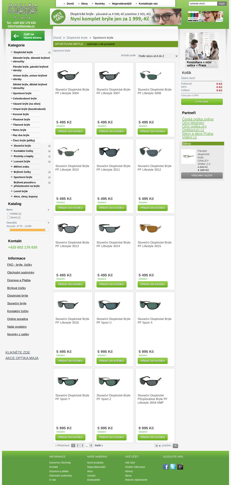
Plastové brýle (21, 119)
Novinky (100, 3)
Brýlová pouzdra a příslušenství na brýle (27, 184)
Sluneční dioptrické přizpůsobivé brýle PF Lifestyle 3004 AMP (152, 399)
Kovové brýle (21, 114)
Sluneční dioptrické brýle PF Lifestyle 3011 (113, 167)
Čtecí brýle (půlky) (24, 140)
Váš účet (130, 462)
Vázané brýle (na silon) (26, 103)
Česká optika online (198, 119)
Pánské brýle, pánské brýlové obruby (30, 68)
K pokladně (202, 102)
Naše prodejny (17, 326)
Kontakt (53, 466)
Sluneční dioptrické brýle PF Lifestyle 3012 (154, 167)
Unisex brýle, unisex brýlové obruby (30, 77)
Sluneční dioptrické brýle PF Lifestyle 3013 (72, 244)
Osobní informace (135, 466)
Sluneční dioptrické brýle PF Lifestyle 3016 (72, 320)
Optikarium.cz (193, 130)
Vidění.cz (189, 137)
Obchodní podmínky (20, 272)
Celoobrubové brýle (25, 98)
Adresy (129, 471)
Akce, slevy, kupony (26, 196)
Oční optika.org (194, 126)
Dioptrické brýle (23, 52)
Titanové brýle (21, 124)
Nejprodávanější (122, 3)
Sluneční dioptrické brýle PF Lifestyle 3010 (72, 167)
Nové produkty (95, 462)
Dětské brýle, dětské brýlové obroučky (30, 86)
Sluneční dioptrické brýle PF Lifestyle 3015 (154, 244)
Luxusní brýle (22, 161)
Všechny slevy (201, 175)
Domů (70, 3)
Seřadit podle (128, 55)
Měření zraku (21, 166)
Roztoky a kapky (24, 156)
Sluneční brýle (22, 145)
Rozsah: (11, 226)
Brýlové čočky (22, 171)
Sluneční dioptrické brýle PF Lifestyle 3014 (113, 244)
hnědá (15, 213)
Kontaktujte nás (148, 3)
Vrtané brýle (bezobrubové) (29, 109)
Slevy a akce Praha (197, 134)
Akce (90, 471)
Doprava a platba (59, 471)
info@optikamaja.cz (21, 26)
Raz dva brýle (21, 135)
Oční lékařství (193, 123)
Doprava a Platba (19, 280)
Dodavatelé (93, 479)
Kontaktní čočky (23, 150)
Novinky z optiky (18, 334)
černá (15, 217)
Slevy (84, 3)
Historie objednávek (136, 479)
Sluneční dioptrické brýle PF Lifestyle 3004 (72, 91)
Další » (99, 445)
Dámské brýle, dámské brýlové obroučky (31, 59)
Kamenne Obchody (60, 462)
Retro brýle (19, 130)
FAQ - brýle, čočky (19, 264)
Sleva (128, 475)
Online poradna (17, 319)
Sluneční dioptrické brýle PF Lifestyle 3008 (154, 91)
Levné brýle (21, 191)
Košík (186, 73)
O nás (52, 479)
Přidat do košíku (70, 131)
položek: (166, 445)
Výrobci (91, 475)
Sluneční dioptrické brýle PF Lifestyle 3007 (113, 91)
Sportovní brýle (22, 93)
